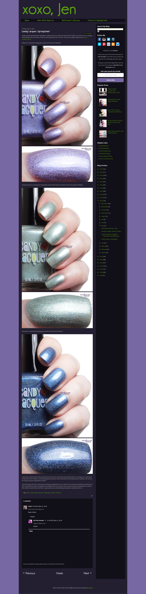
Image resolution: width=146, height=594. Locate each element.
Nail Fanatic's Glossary (71, 20)
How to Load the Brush (106, 159)
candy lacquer (34, 493)
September (105, 213)
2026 (101, 169)
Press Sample (88, 34)
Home (27, 20)
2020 (101, 188)
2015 (101, 256)
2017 (101, 197)
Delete (34, 512)
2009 (101, 275)
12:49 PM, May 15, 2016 (54, 520)
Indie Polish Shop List (45, 20)
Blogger (90, 588)
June (102, 222)
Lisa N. (30, 506)
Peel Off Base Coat (105, 151)
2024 (101, 175)
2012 (101, 266)
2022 (101, 182)
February (104, 249)
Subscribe (110, 80)
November (104, 207)
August (103, 216)
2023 (101, 178)
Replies (33, 517)
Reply (30, 512)
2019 (101, 191)
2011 (101, 269)
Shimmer (58, 493)
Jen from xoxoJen (38, 520)
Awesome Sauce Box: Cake (109, 228)
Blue (28, 493)
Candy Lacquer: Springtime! (109, 239)
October (104, 210)
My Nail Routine (104, 146)
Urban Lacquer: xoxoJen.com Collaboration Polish (114, 90)
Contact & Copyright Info (97, 20)
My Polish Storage (104, 153)
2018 (101, 194)
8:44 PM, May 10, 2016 (40, 506)
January (103, 252)
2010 (101, 272)
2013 (101, 263)
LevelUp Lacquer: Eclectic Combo (111, 231)
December (104, 203)
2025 (101, 172)
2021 (101, 185)
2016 (101, 201)
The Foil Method (104, 148)
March (103, 246)
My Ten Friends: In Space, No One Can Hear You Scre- (115, 122)
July (102, 219)
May (102, 226)
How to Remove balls (105, 156)
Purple (53, 493)
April (103, 243)
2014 (101, 260)
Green (41, 493)
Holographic (47, 493)
